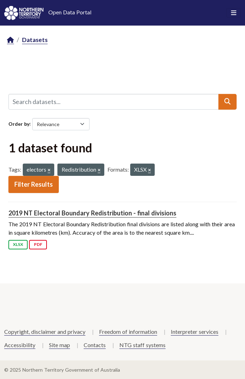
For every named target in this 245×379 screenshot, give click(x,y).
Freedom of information (128, 331)
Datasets (35, 39)
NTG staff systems (142, 345)
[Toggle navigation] (233, 13)
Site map (59, 345)
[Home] (10, 40)
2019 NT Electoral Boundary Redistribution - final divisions (92, 213)
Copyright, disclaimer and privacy (44, 331)
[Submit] (227, 101)
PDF (38, 244)
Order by (18, 123)
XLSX (18, 244)
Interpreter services (194, 331)
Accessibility (19, 345)
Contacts (95, 345)
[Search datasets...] (113, 101)
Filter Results (33, 184)
